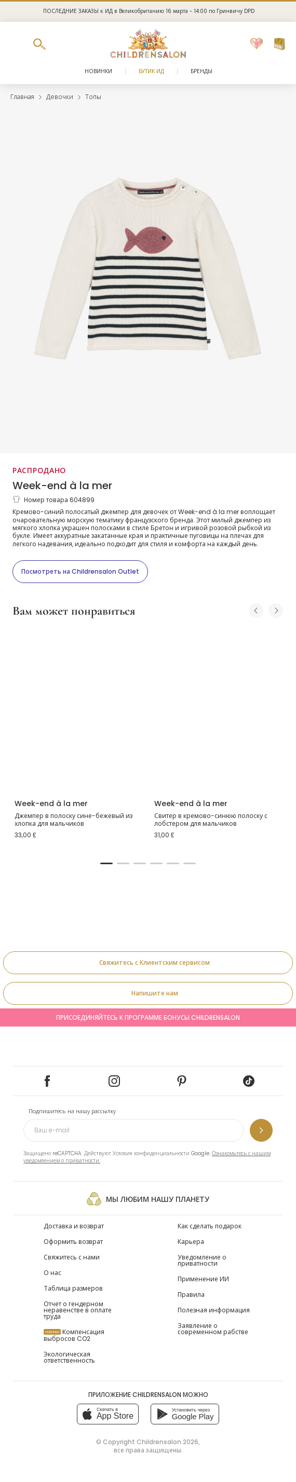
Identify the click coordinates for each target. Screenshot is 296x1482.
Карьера (191, 1241)
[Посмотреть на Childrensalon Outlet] (80, 571)
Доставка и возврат (74, 1226)
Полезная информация (214, 1310)
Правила (191, 1294)
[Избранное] (256, 44)
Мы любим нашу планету (148, 1199)
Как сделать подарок (209, 1226)
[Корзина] (279, 44)
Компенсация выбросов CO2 (74, 1335)
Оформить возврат (73, 1241)
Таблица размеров (73, 1288)
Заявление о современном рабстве (213, 1328)
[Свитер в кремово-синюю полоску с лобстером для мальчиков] (218, 709)
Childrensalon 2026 (167, 1441)
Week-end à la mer (62, 485)
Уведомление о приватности (202, 1260)
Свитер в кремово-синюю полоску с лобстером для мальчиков (210, 820)
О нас (52, 1272)
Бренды (201, 71)
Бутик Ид (151, 71)
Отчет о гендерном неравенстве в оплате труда (78, 1310)
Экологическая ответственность (69, 1357)
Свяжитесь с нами (72, 1257)
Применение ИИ (203, 1279)
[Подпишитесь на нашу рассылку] (261, 1130)
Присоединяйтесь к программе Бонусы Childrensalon (148, 1017)
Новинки (98, 71)
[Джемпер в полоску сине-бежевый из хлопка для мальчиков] (78, 709)
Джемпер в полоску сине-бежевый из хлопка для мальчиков (73, 820)
